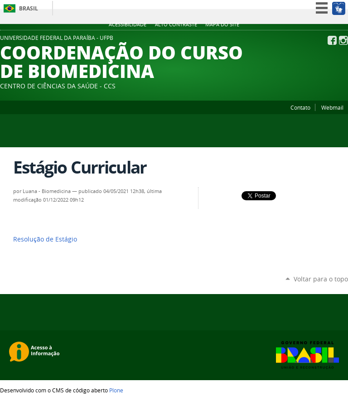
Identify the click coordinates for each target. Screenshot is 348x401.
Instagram (343, 40)
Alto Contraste (176, 24)
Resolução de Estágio (45, 239)
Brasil (28, 8)
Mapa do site (222, 24)
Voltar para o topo (321, 279)
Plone (116, 390)
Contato (300, 107)
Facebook (332, 40)
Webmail (332, 107)
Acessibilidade (127, 24)
